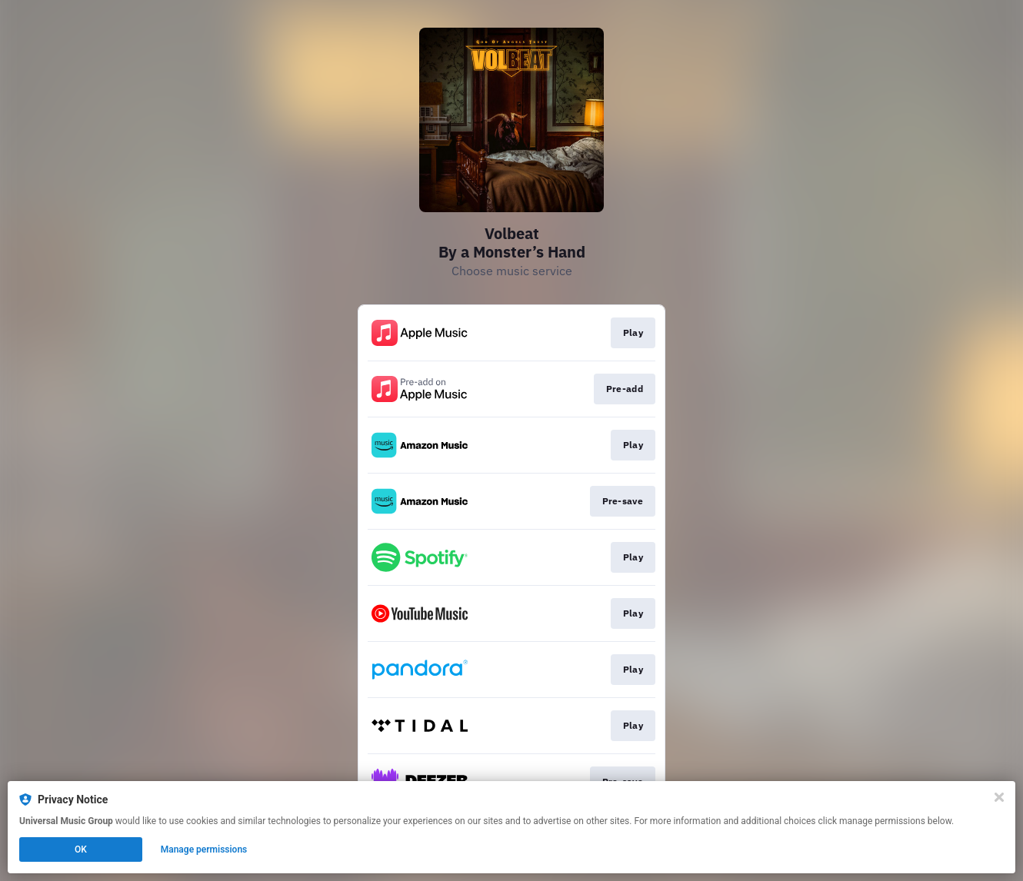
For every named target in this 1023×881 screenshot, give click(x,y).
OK (81, 849)
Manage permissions (204, 849)
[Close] (999, 797)
